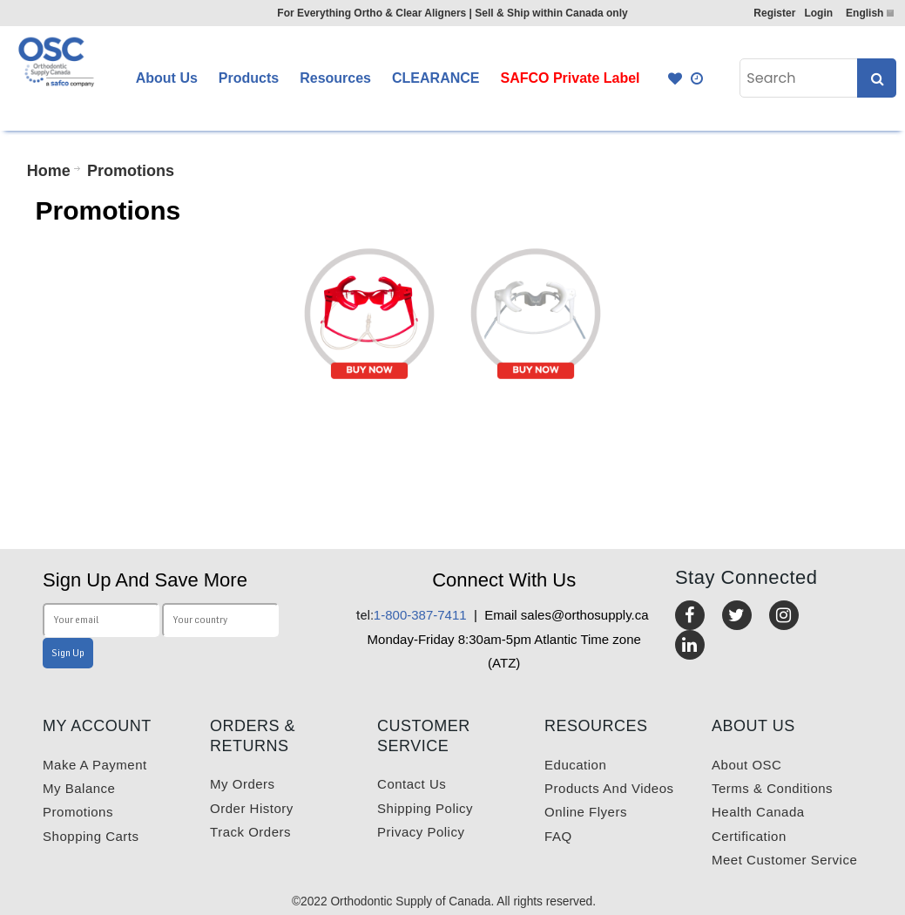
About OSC (746, 764)
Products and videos (608, 788)
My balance (79, 788)
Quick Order (697, 78)
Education (575, 764)
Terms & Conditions (772, 788)
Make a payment (95, 764)
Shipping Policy (425, 808)
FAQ (558, 836)
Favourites (675, 78)
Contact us (411, 783)
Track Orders (250, 831)
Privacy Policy (420, 831)
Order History (252, 808)
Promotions (78, 811)
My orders (242, 783)
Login (818, 13)
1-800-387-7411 (411, 614)
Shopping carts (90, 836)
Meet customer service (784, 859)
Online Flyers (585, 811)
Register (774, 13)
